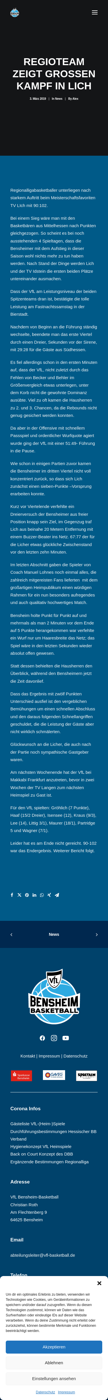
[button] (99, 1283)
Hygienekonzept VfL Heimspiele (40, 1146)
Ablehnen (54, 1362)
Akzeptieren (54, 1346)
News (58, 98)
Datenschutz (45, 1392)
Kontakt (27, 1055)
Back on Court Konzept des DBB (41, 1153)
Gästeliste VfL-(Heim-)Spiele (37, 1123)
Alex (75, 98)
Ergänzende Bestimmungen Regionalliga (49, 1161)
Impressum (66, 1392)
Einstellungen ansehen (54, 1378)
